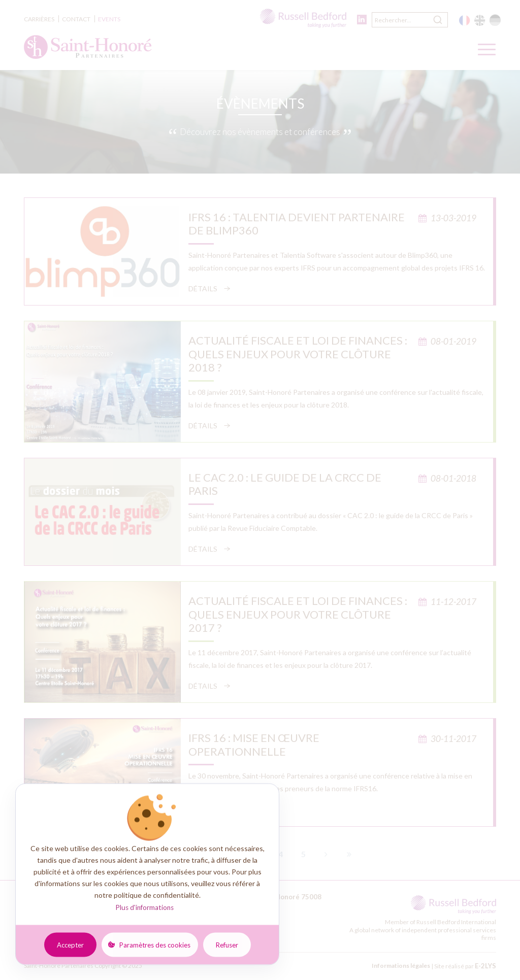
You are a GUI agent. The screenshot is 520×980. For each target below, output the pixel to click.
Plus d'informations (144, 907)
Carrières (39, 19)
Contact (76, 19)
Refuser (227, 944)
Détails (202, 288)
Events (109, 19)
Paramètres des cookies (154, 944)
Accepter (70, 944)
